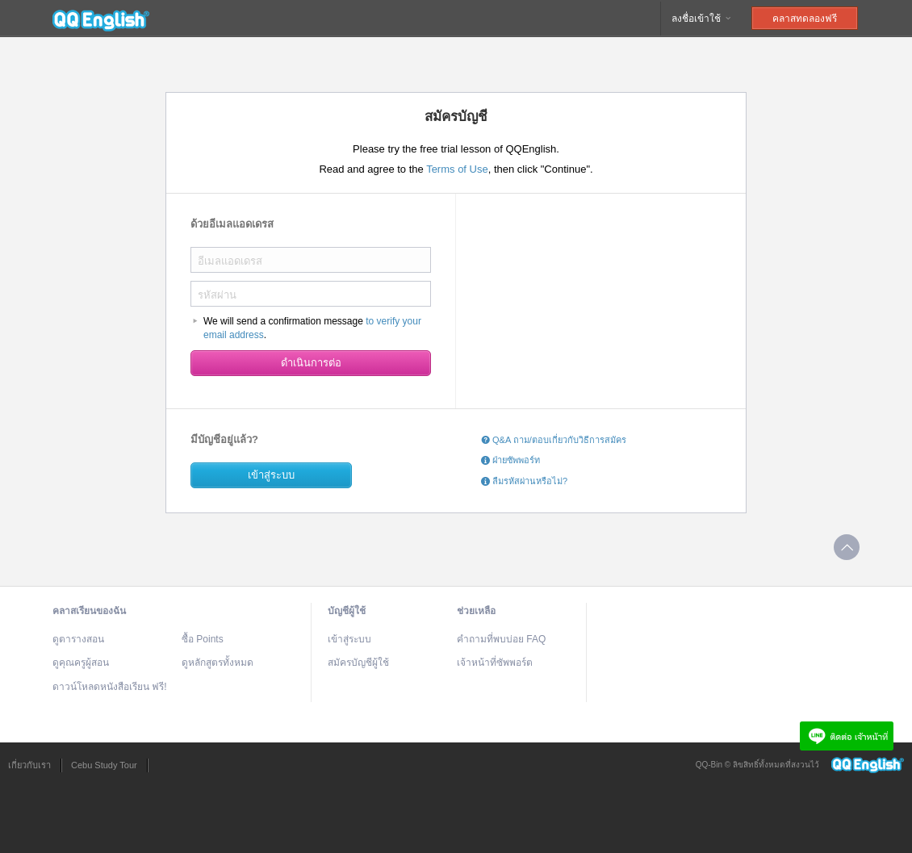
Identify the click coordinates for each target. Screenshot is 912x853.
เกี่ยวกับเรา (29, 765)
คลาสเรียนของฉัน (89, 611)
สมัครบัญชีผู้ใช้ (358, 662)
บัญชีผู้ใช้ (347, 611)
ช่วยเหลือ (476, 611)
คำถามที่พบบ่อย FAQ (501, 639)
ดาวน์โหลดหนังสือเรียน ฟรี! (109, 686)
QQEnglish (100, 19)
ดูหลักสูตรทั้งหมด (217, 662)
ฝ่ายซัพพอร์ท (510, 460)
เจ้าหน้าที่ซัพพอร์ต (495, 662)
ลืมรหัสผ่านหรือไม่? (524, 481)
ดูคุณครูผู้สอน (80, 662)
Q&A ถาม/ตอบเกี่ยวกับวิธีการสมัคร (553, 440)
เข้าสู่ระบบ (271, 475)
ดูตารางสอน (78, 639)
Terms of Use (457, 169)
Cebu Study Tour (104, 765)
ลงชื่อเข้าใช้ (702, 18)
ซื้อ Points (203, 639)
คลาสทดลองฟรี (804, 18)
